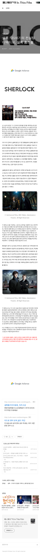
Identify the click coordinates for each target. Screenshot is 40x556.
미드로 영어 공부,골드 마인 (14, 420)
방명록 (7, 8)
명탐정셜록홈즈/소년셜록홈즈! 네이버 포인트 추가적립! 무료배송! (19, 409)
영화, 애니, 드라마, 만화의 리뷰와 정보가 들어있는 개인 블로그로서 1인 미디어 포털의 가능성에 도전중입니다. (15, 524)
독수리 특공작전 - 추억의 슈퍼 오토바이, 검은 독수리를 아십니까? (15, 469)
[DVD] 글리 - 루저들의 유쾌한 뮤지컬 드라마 (14, 453)
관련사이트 (5, 544)
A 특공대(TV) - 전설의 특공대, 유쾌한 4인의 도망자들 (15, 462)
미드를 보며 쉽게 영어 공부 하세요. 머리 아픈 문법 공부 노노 (19, 424)
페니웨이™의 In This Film (14, 519)
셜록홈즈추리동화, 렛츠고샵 (15, 405)
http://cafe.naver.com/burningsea (15, 417)
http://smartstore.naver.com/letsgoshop (17, 402)
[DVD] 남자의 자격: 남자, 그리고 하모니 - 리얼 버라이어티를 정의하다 (15, 456)
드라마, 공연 (6, 443)
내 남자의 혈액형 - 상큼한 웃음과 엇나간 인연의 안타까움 (15, 448)
